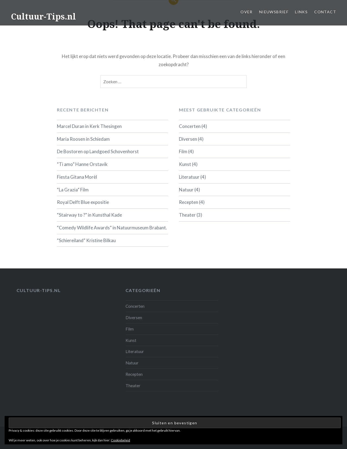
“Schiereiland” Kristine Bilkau (86, 240)
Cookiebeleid (120, 440)
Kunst (185, 164)
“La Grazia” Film (73, 190)
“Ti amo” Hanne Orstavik (82, 164)
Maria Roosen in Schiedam (83, 139)
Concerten (190, 126)
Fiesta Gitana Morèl (77, 177)
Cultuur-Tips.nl (43, 16)
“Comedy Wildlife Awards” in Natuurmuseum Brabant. (112, 227)
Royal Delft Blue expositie (83, 202)
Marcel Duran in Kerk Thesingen (89, 126)
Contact (325, 11)
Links (301, 11)
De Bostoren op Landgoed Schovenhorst (98, 151)
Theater (187, 215)
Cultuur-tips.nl (39, 290)
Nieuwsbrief (273, 11)
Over (246, 11)
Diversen (188, 139)
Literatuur (189, 177)
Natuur (186, 190)
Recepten (188, 202)
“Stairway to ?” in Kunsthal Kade (89, 215)
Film (183, 151)
